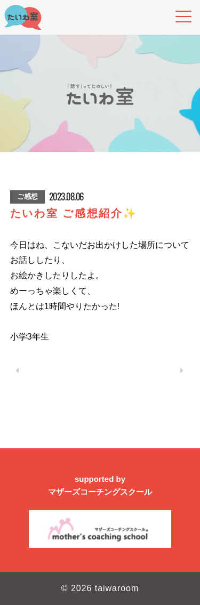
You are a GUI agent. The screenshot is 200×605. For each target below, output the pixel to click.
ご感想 (27, 196)
